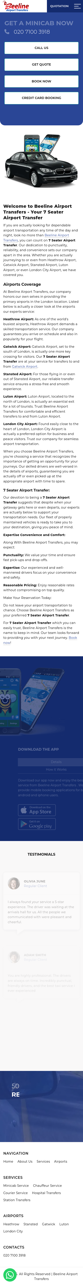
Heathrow (11, 1224)
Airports (60, 1162)
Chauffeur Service (47, 1186)
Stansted (30, 1224)
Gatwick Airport (24, 367)
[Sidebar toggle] (77, 6)
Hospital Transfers (46, 1193)
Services (43, 1162)
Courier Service (15, 1193)
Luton (64, 1224)
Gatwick (48, 1224)
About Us (25, 1162)
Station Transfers (17, 1200)
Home (8, 1162)
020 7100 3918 (32, 32)
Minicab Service (16, 1186)
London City (13, 1231)
